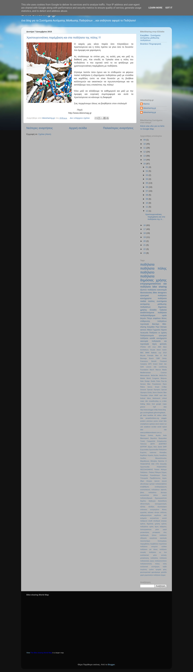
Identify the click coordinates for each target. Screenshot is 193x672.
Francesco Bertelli (148, 361)
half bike (160, 407)
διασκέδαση (162, 501)
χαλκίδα (164, 572)
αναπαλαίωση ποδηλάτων (150, 489)
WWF (156, 395)
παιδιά (143, 301)
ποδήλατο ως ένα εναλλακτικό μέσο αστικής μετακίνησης (153, 555)
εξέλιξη (142, 507)
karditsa (150, 415)
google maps (161, 404)
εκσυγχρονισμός (161, 504)
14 (144, 160)
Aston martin (162, 350)
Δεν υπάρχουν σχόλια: (80, 118)
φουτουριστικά (145, 572)
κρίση (151, 526)
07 (147, 191)
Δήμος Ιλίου (152, 447)
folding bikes (145, 404)
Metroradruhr (145, 375)
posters (143, 421)
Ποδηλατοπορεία (147, 335)
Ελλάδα (153, 310)
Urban (151, 395)
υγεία (164, 315)
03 (147, 175)
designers (162, 292)
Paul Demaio (161, 327)
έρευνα (156, 481)
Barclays (155, 324)
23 (144, 253)
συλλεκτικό (144, 567)
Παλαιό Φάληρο (160, 469)
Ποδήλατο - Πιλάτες (147, 472)
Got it (168, 7)
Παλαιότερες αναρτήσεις (118, 128)
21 (144, 245)
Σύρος (164, 475)
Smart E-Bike (161, 387)
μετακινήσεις (144, 532)
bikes (149, 398)
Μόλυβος (153, 461)
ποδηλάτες (154, 558)
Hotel (161, 364)
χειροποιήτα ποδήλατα (152, 575)
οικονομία (144, 341)
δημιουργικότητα (161, 498)
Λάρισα (164, 330)
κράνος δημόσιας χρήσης (150, 524)
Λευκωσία (144, 333)
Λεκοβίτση (163, 455)
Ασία (165, 435)
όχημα (163, 575)
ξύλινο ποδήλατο (159, 535)
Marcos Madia (161, 370)
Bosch (151, 358)
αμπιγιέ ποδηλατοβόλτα (158, 484)
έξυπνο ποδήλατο (148, 290)
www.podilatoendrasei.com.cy (151, 432)
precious (150, 421)
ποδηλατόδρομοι (147, 315)
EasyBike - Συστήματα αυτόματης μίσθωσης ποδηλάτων (150, 37)
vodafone (147, 427)
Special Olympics (153, 390)
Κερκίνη (150, 455)
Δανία (160, 447)
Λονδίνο (143, 458)
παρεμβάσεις (145, 544)
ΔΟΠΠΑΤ (143, 447)
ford (153, 404)
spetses (152, 424)
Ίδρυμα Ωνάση (146, 435)
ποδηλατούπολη (146, 564)
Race (165, 384)
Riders (142, 387)
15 (144, 163)
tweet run (163, 424)
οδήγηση (143, 538)
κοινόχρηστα (162, 338)
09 (144, 140)
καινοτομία (162, 290)
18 (144, 233)
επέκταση (143, 509)
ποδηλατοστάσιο (161, 561)
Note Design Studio (147, 381)
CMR (158, 358)
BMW (147, 353)
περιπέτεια (163, 544)
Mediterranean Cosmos (153, 372)
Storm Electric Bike (160, 392)
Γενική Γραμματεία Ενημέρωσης (153, 441)
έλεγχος (149, 481)
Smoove (143, 390)
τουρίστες (143, 569)
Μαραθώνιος (144, 461)
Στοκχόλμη (144, 475)
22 (144, 249)
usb (141, 427)
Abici (165, 347)
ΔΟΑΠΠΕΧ (163, 444)
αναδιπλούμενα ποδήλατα (153, 312)
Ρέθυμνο (158, 472)
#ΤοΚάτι (143, 347)
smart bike (163, 421)
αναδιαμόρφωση (161, 487)
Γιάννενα (143, 444)
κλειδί (150, 521)
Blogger (111, 664)
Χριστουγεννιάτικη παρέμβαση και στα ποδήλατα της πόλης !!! (64, 37)
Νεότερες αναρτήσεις (39, 128)
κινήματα (143, 518)
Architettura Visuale (147, 350)
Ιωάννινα (153, 452)
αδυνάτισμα (144, 484)
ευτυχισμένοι (154, 509)
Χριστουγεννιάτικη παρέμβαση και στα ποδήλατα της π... (155, 216)
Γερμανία (156, 330)
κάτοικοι (150, 512)
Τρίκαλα (163, 310)
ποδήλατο (147, 272)
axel (161, 395)
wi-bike (154, 427)
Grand (155, 364)
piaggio (164, 418)
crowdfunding (153, 401)
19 (144, 237)
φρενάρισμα (155, 572)
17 (144, 229)
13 (144, 156)
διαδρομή (152, 501)
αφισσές (164, 489)
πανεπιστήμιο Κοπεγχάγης (153, 541)
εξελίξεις (151, 507)
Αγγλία (158, 435)
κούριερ (164, 521)
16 (144, 225)
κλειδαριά (156, 521)
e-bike (164, 401)
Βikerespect (144, 438)
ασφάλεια (157, 318)
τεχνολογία (144, 324)
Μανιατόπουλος (161, 458)
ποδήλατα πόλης (153, 268)
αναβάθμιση (144, 487)
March (152, 370)
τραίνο (151, 569)
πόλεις (157, 564)
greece (142, 407)
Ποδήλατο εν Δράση (158, 333)
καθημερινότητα (146, 515)
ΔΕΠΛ (152, 444)
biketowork (156, 398)
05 (147, 183)
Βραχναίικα (163, 438)
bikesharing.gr (149, 108)
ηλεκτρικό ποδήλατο (153, 295)
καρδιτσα (157, 515)
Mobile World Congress (149, 378)
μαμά (165, 529)
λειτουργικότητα (145, 529)
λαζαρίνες (163, 526)
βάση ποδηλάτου (148, 492)
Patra (158, 381)
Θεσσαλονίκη (146, 292)
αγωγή (164, 481)
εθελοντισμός (145, 504)
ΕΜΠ (165, 447)
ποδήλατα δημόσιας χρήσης (153, 278)
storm (157, 424)
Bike (155, 292)
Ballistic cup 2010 (159, 353)
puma (156, 421)
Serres (149, 387)
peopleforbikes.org (152, 418)
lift (155, 415)
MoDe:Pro (163, 375)
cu (160, 401)
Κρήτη (156, 455)
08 (147, 195)
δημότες (143, 501)
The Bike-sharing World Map (41, 653)
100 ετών (152, 347)
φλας (165, 569)
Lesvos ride (151, 367)
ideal (144, 415)
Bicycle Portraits (146, 355)
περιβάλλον (154, 544)
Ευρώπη (143, 452)
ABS (159, 347)
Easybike (151, 327)
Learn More (155, 7)
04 (147, 179)
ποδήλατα (147, 264)
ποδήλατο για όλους (149, 549)
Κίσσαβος (163, 452)
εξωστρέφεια (162, 507)
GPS (150, 364)
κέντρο (156, 512)
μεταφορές (156, 532)
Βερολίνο (153, 438)
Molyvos (164, 378)
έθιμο (142, 481)
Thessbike (144, 395)
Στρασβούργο (155, 475)
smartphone (144, 424)
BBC (142, 353)
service (143, 330)
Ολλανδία (163, 464)
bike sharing (159, 286)
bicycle (143, 318)
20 (144, 241)
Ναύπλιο (161, 461)
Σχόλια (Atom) (44, 134)
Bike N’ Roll (161, 355)
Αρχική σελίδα (78, 128)
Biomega (143, 358)
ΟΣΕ (152, 464)
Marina (146, 104)
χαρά (142, 575)
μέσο (157, 529)
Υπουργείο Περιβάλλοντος (150, 478)
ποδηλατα (163, 558)
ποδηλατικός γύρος (147, 561)
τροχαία (158, 569)
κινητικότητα (154, 518)
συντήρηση (155, 567)
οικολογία (163, 538)
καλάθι (152, 338)
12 (144, 152)
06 (147, 187)
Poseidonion (156, 384)
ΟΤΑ (157, 464)
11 (144, 148)
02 (147, 171)
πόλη (165, 564)
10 (144, 144)
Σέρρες (164, 472)
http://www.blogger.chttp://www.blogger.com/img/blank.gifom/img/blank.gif (153, 412)
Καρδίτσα (143, 455)
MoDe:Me (154, 375)
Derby (164, 358)
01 (147, 167)
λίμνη (156, 526)
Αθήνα (149, 330)
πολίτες (151, 301)
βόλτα (155, 495)
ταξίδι (165, 567)
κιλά (165, 515)
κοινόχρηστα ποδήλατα (153, 298)
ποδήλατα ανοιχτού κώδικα (153, 546)
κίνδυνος (163, 512)
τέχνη (154, 344)
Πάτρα (149, 318)
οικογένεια (153, 538)
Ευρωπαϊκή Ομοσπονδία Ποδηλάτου (153, 449)
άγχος (164, 478)
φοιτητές (163, 344)
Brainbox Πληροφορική (150, 44)
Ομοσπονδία (144, 467)
